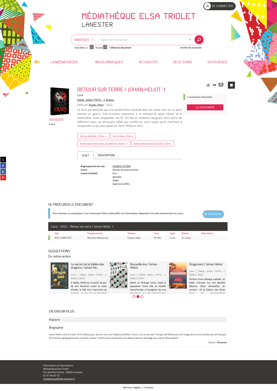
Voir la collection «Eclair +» (93, 136)
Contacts (148, 387)
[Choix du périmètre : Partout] (84, 39)
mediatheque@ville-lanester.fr (59, 378)
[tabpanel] (129, 175)
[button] (64, 62)
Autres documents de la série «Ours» (152, 143)
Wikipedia (222, 342)
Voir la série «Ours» (123, 136)
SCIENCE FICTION (121, 166)
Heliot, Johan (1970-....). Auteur (95, 100)
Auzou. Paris (96, 105)
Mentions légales (132, 387)
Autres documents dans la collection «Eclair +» (104, 143)
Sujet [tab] (85, 155)
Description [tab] (106, 155)
